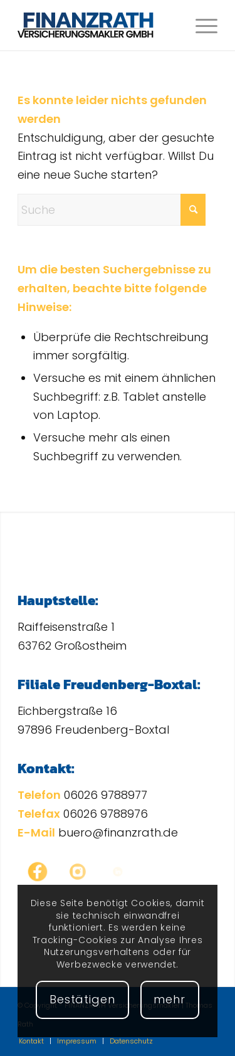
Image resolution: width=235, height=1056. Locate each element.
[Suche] (112, 210)
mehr (169, 999)
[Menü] (200, 25)
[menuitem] (200, 25)
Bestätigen (82, 999)
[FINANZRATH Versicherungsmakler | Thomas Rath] (97, 25)
